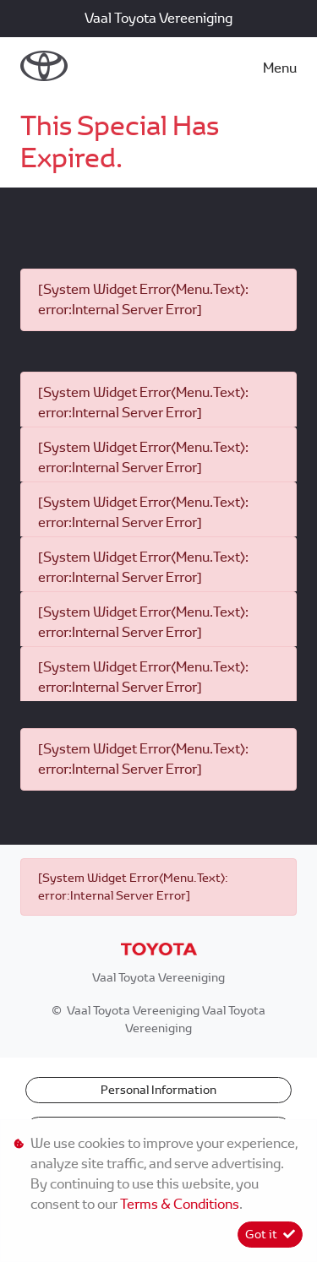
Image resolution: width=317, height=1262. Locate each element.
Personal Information (158, 1089)
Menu (280, 68)
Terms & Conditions (179, 1204)
